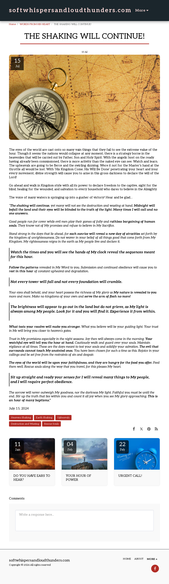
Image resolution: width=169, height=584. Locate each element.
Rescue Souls (51, 423)
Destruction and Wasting (25, 423)
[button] (157, 10)
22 (122, 446)
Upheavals (63, 417)
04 (70, 446)
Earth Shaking (44, 417)
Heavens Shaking (21, 417)
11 (17, 446)
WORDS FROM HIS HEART (35, 24)
